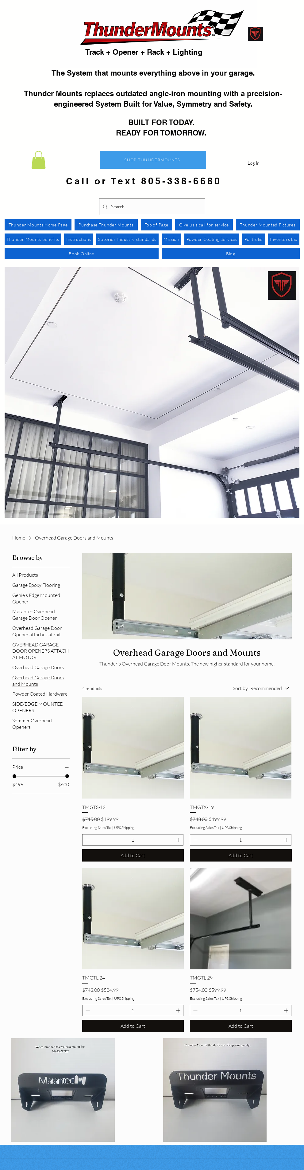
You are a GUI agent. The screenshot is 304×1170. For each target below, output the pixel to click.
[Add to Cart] (133, 855)
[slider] (14, 776)
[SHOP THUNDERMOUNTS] (153, 160)
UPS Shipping (124, 827)
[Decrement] (87, 839)
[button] (38, 160)
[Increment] (179, 839)
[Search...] (151, 207)
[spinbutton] (133, 839)
